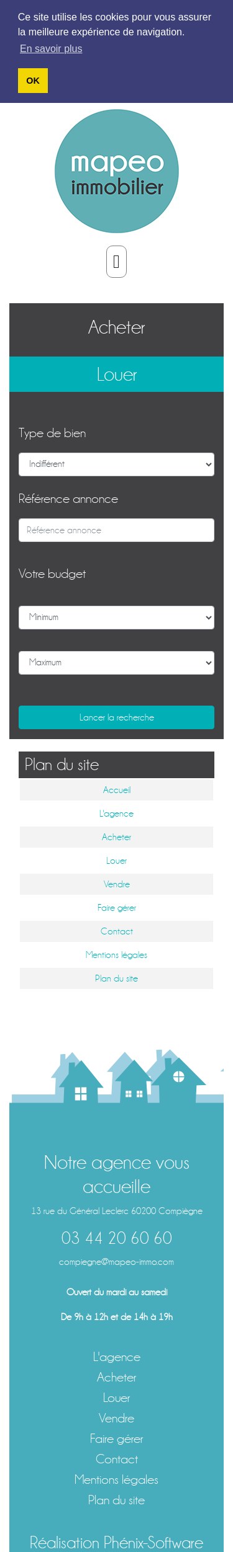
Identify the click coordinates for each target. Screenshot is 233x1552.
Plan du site (116, 978)
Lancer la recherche (117, 716)
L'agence (116, 813)
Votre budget (52, 572)
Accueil (116, 789)
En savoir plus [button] (51, 48)
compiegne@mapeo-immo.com (116, 1261)
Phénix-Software (153, 1541)
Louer (117, 373)
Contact (117, 931)
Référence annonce (68, 497)
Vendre (117, 884)
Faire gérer (117, 907)
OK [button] (33, 81)
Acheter (116, 326)
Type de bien (52, 432)
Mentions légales (116, 954)
